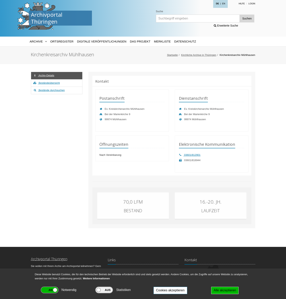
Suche (159, 11)
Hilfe (242, 3)
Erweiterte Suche (226, 25)
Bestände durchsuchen (49, 90)
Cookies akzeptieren (170, 290)
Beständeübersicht (46, 82)
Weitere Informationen (96, 278)
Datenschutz (185, 41)
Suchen (247, 18)
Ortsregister (61, 41)
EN (223, 3)
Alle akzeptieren (225, 290)
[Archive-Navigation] (38, 41)
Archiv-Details (43, 75)
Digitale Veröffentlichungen (101, 41)
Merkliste (162, 41)
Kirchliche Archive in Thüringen (198, 55)
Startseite (172, 55)
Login (251, 3)
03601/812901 (190, 154)
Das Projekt (140, 41)
